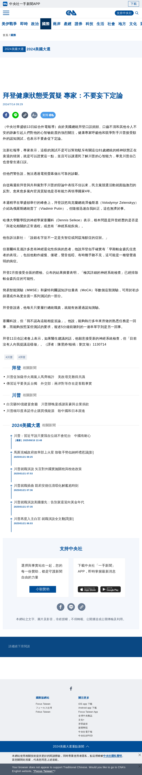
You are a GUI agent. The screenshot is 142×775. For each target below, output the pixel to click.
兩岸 (56, 24)
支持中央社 (124, 13)
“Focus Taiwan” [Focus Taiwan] (43, 771)
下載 (134, 3)
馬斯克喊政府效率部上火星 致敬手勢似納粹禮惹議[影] (54, 452)
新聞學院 (83, 727)
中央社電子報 (85, 732)
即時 (24, 24)
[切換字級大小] (34, 115)
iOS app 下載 (85, 704)
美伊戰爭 (9, 24)
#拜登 (21, 357)
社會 (111, 24)
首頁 (5, 35)
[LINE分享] (15, 115)
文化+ (81, 720)
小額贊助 (43, 589)
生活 (100, 24)
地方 (122, 24)
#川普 (9, 357)
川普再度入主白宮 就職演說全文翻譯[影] (44, 519)
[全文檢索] (137, 13)
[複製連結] (25, 115)
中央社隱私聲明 (112, 755)
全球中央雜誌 (85, 715)
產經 (67, 24)
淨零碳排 (83, 724)
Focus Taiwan (43, 704)
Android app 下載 (87, 708)
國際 (46, 24)
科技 (89, 24)
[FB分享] (6, 115)
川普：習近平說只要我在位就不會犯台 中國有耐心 (52, 436)
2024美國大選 (26, 425)
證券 (78, 24)
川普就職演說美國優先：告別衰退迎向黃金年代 (49, 502)
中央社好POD (85, 735)
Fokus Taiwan (43, 712)
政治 (35, 24)
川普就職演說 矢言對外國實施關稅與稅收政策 (48, 469)
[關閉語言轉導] (139, 767)
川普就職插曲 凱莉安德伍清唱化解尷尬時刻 (46, 485)
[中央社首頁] (71, 13)
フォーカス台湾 (44, 708)
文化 (133, 24)
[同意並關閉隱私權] (139, 755)
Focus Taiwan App (88, 712)
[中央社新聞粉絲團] (71, 689)
